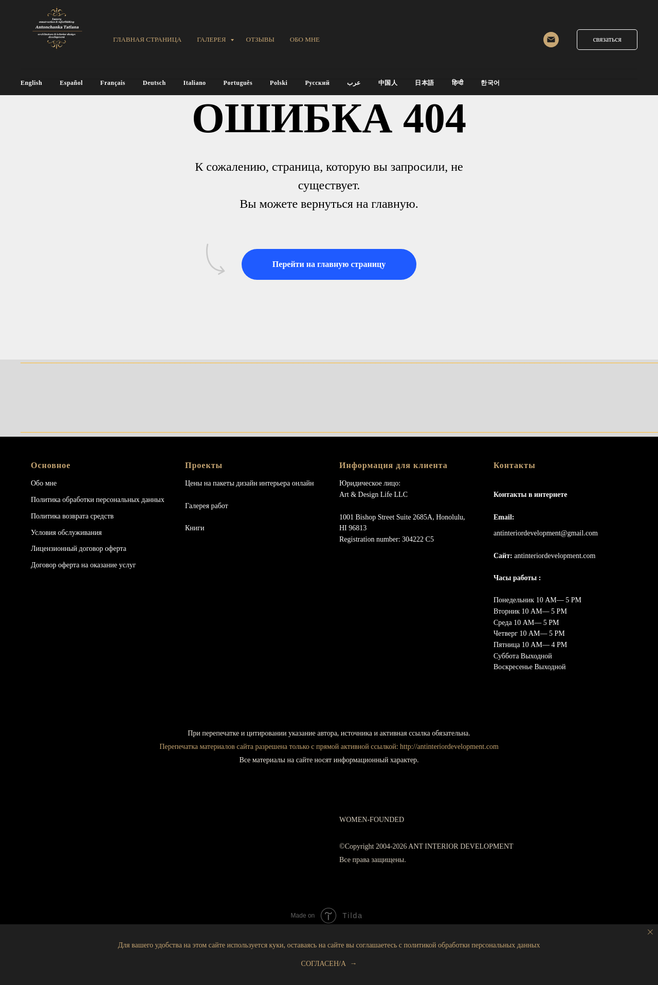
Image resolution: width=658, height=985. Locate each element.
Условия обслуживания (66, 532)
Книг (192, 528)
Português (238, 82)
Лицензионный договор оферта (78, 548)
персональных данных (130, 500)
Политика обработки (62, 500)
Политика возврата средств (72, 516)
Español (71, 82)
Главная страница (147, 39)
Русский (317, 82)
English (31, 82)
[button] (607, 39)
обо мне (305, 39)
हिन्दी (458, 82)
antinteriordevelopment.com (554, 556)
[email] (551, 39)
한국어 (490, 82)
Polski (278, 82)
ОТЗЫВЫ (260, 39)
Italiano (195, 82)
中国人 (388, 82)
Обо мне (44, 483)
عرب (354, 82)
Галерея (212, 39)
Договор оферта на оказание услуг (83, 565)
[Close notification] (650, 932)
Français (112, 82)
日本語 (424, 82)
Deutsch (154, 82)
